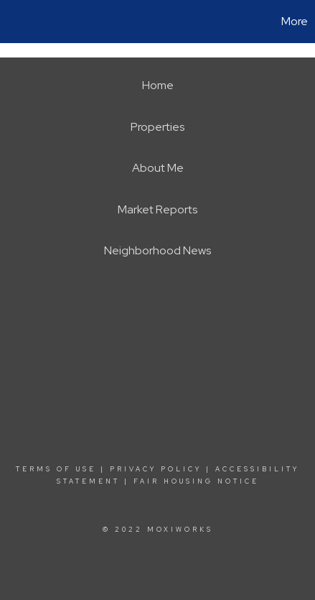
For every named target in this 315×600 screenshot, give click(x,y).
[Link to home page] (13, 21)
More (294, 21)
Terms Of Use (56, 469)
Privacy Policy (156, 469)
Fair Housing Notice (196, 481)
